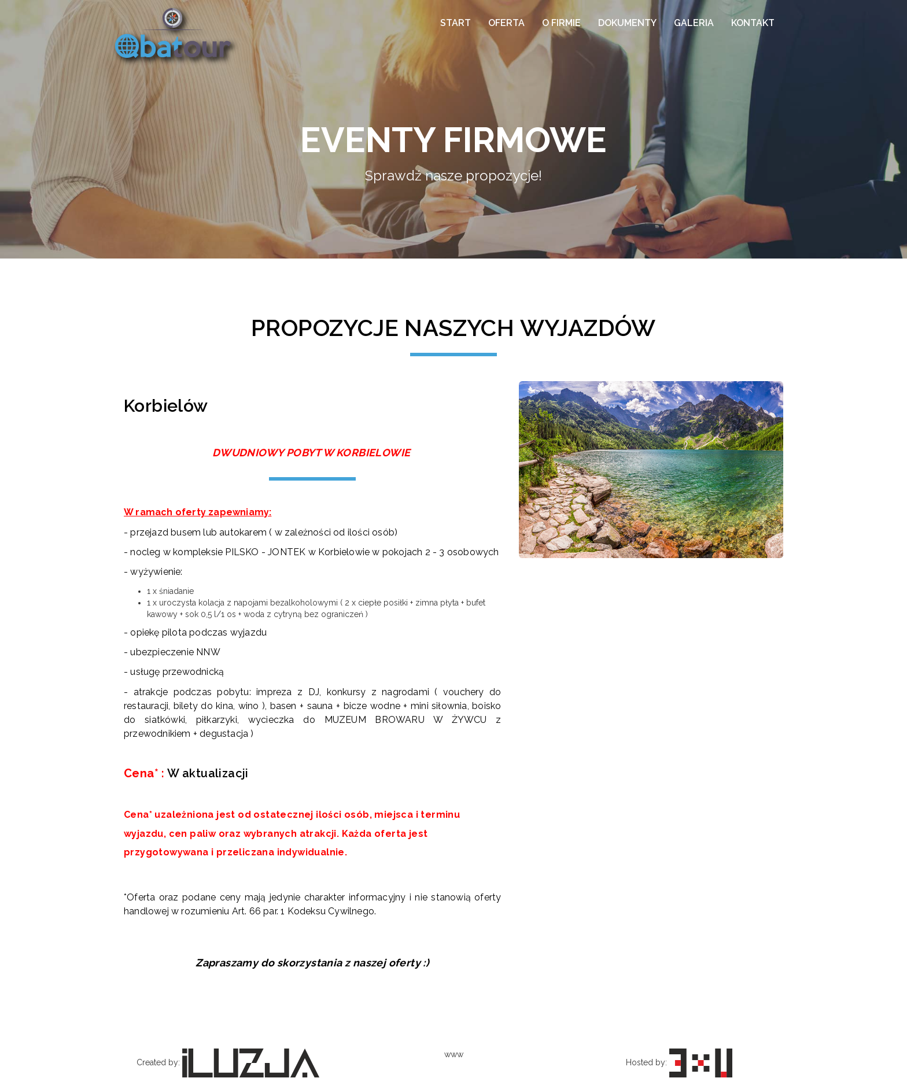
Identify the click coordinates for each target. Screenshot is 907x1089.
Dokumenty (627, 22)
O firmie (561, 22)
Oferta (506, 22)
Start (455, 22)
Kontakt (753, 22)
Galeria (694, 22)
